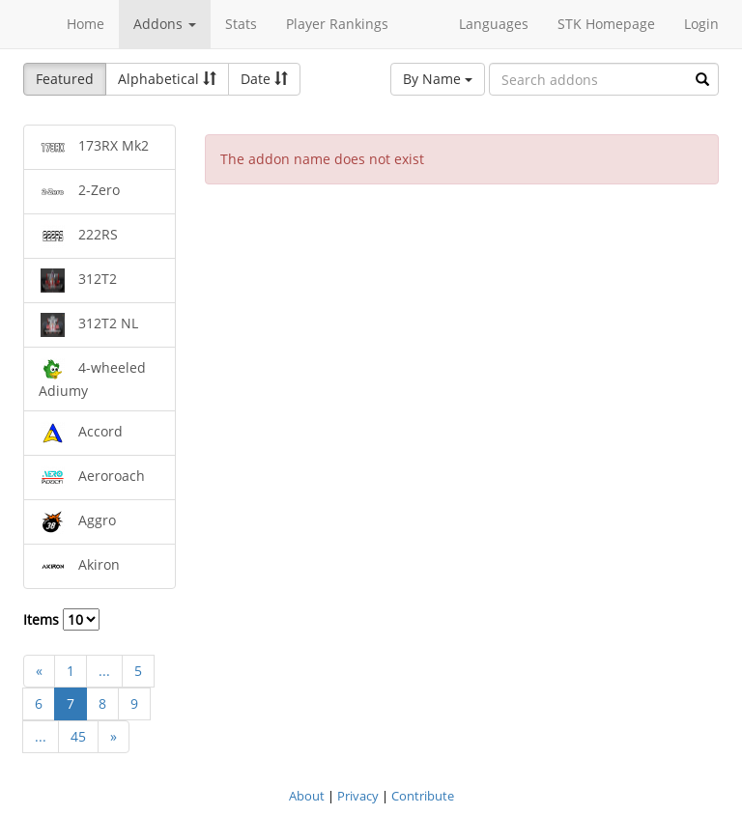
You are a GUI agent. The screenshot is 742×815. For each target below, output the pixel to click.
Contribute (422, 795)
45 (78, 736)
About (307, 795)
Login (701, 23)
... (104, 670)
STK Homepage (606, 23)
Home (85, 23)
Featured (65, 79)
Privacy (358, 795)
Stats (241, 23)
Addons (164, 23)
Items (61, 619)
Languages (493, 23)
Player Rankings (337, 23)
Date (264, 79)
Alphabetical (167, 79)
